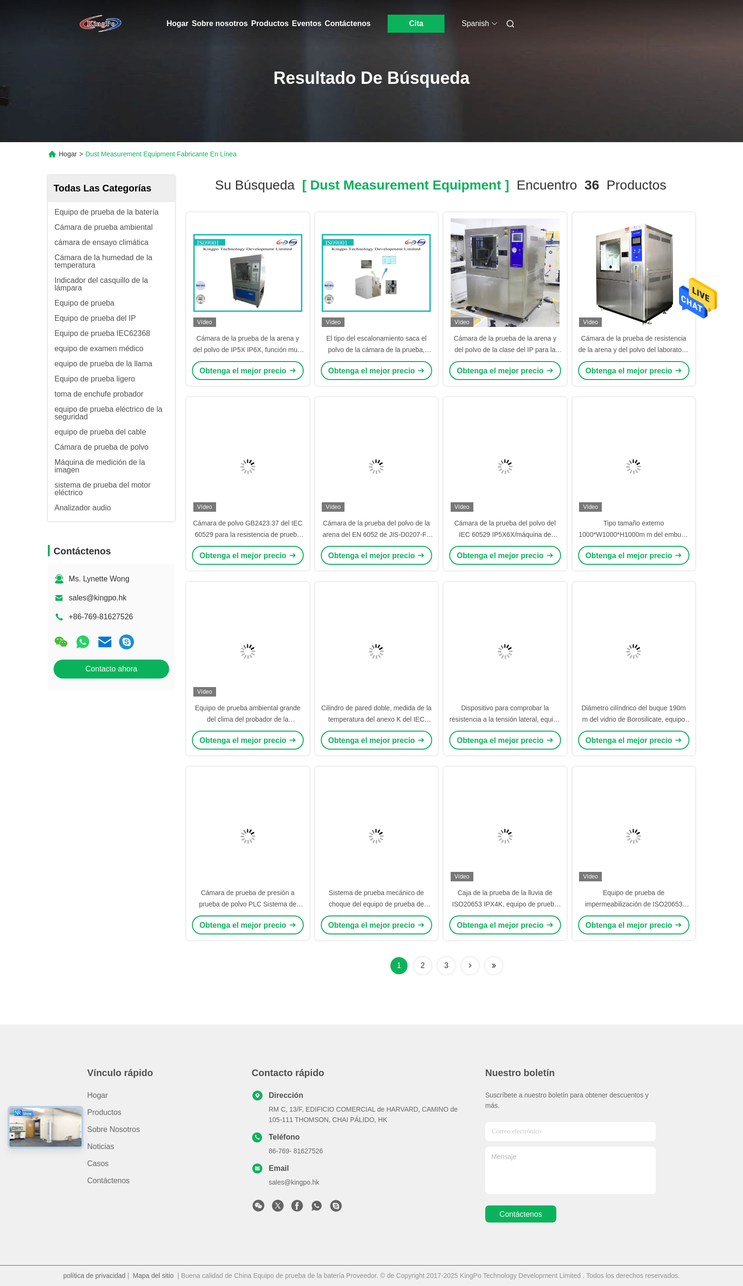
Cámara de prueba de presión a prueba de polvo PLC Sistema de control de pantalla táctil (247, 904)
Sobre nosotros (220, 23)
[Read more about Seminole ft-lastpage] (493, 965)
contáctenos (520, 1214)
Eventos (306, 23)
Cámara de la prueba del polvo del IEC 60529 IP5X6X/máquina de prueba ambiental (505, 534)
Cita (416, 23)
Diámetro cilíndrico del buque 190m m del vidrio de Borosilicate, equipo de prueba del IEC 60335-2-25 (633, 719)
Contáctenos (348, 23)
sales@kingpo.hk (98, 598)
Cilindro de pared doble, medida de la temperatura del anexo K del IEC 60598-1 (376, 719)
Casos (98, 1163)
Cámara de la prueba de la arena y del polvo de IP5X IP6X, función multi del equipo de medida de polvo (247, 350)
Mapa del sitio (153, 1275)
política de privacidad (94, 1275)
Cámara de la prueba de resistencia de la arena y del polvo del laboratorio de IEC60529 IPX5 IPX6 (634, 350)
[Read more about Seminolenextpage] (470, 965)
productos (104, 1112)
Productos (270, 23)
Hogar (178, 23)
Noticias (100, 1146)
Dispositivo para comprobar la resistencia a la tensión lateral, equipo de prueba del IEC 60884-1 (505, 719)
